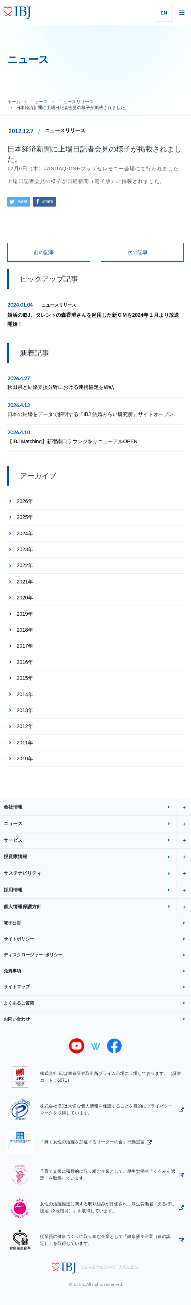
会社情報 (97, 807)
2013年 (25, 710)
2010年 (25, 758)
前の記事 (44, 252)
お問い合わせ (17, 1019)
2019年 (25, 614)
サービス (97, 840)
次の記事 (137, 252)
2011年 (25, 742)
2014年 (25, 694)
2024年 (25, 533)
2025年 (25, 517)
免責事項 (12, 970)
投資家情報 (97, 857)
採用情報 (97, 890)
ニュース (39, 101)
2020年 (25, 597)
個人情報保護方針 (97, 907)
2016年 (25, 662)
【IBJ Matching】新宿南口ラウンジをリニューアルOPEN (72, 441)
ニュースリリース (65, 130)
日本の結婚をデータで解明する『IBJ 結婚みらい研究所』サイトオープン (90, 414)
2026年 (25, 501)
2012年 (25, 726)
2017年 (25, 646)
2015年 (25, 678)
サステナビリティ (97, 873)
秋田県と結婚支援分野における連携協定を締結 (60, 387)
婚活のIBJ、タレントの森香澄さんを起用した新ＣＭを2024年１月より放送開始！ (93, 319)
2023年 (25, 549)
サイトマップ (17, 986)
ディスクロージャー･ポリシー (33, 954)
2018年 (25, 630)
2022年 (25, 565)
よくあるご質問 (19, 1003)
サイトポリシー (19, 939)
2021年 (25, 582)
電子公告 (12, 923)
